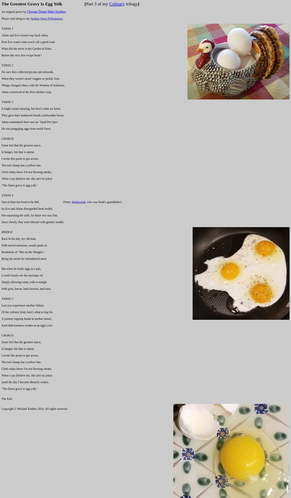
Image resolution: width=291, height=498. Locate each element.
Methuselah (79, 202)
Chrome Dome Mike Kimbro (46, 12)
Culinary (117, 3)
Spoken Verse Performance (47, 18)
